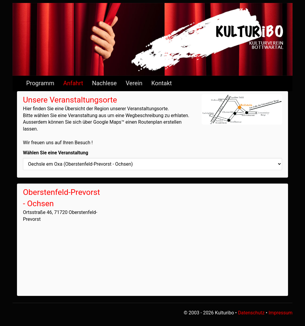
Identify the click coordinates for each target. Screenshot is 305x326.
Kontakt (161, 83)
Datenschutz (251, 313)
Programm (40, 83)
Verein (134, 83)
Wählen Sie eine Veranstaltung (55, 153)
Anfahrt (73, 83)
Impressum (281, 313)
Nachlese (104, 83)
